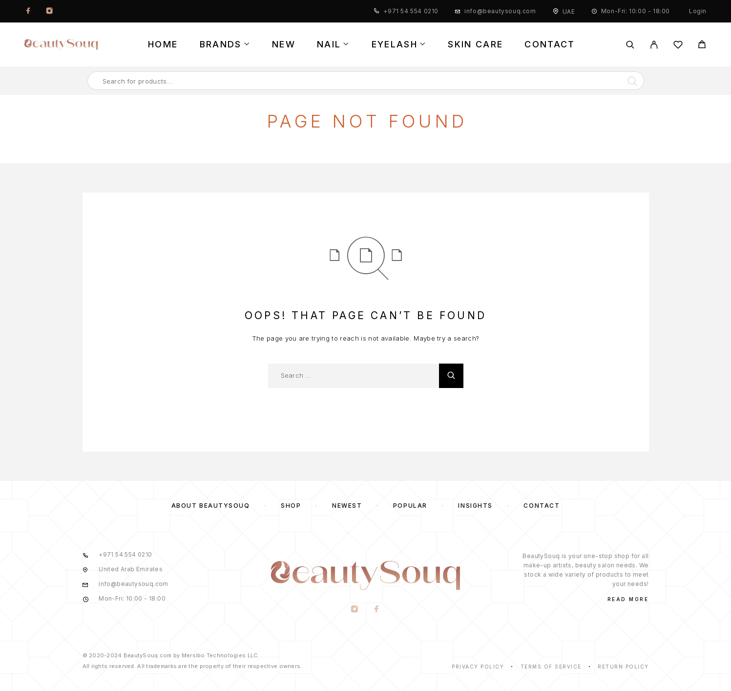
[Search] (630, 45)
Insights (475, 505)
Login (698, 11)
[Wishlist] (678, 46)
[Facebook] (28, 11)
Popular (410, 505)
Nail (329, 44)
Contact (549, 44)
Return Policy (623, 666)
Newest (347, 505)
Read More (628, 599)
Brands (221, 44)
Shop (291, 505)
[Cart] (702, 46)
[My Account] (654, 45)
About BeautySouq (210, 505)
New (283, 44)
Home (163, 44)
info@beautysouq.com (500, 11)
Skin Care (475, 44)
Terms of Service (551, 666)
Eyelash (395, 44)
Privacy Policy (478, 666)
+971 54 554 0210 (411, 11)
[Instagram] (49, 11)
